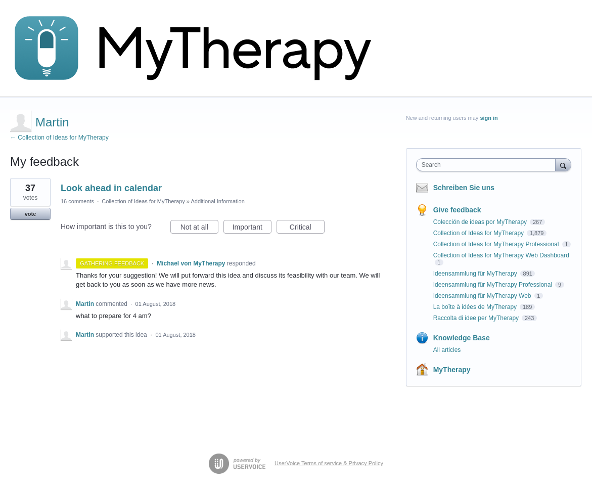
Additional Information (217, 201)
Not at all (199, 228)
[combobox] (488, 164)
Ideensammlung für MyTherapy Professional (493, 284)
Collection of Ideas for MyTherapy (143, 201)
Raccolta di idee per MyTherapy (477, 318)
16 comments (77, 201)
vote (30, 214)
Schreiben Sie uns (463, 188)
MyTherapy (452, 370)
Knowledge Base (461, 338)
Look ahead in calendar (111, 188)
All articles (447, 349)
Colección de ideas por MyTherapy (481, 222)
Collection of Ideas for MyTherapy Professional (497, 244)
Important (252, 228)
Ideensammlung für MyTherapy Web (483, 295)
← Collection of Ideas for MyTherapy (59, 137)
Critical (307, 228)
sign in (488, 118)
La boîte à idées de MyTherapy (476, 306)
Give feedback (457, 210)
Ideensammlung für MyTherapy (476, 273)
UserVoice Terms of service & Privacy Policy (329, 463)
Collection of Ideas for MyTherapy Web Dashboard (501, 255)
